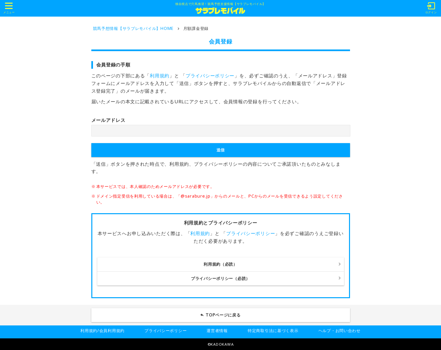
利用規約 (159, 75)
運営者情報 (217, 330)
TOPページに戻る (223, 315)
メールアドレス (108, 120)
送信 (220, 150)
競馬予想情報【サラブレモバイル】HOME (133, 28)
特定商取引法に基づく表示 (273, 330)
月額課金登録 (196, 28)
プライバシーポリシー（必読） (220, 278)
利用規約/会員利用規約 (102, 330)
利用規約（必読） (220, 264)
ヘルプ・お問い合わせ (339, 330)
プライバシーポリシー (210, 75)
